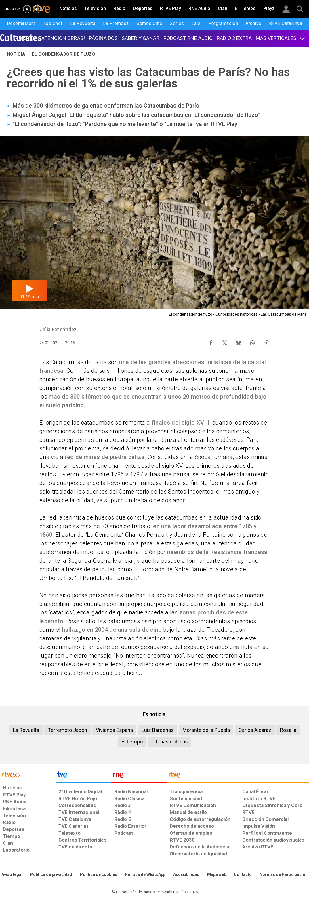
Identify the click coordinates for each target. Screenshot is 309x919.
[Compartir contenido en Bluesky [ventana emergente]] (238, 341)
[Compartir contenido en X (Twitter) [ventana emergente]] (225, 341)
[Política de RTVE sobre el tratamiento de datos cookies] (98, 875)
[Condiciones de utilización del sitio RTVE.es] (11, 875)
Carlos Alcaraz (255, 730)
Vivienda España (114, 730)
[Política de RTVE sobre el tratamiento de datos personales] (51, 875)
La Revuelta (26, 730)
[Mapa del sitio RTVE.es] (216, 875)
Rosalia (288, 730)
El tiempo (132, 742)
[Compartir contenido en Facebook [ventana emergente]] (211, 341)
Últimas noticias (169, 742)
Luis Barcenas (158, 730)
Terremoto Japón (67, 730)
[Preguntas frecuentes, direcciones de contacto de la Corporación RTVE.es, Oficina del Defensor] (243, 875)
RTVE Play (224, 124)
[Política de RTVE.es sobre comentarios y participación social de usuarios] (284, 875)
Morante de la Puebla (206, 730)
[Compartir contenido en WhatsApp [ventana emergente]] (252, 341)
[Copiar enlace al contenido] (266, 341)
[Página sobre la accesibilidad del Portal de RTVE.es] (186, 875)
